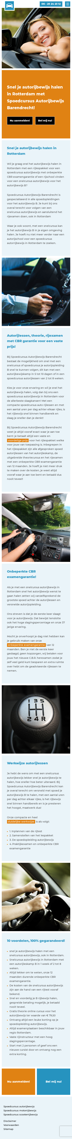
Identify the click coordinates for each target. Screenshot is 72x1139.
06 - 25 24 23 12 (51, 3)
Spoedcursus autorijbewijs (19, 1106)
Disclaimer (10, 1121)
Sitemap (8, 1129)
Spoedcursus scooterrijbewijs (21, 1114)
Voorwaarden (11, 1125)
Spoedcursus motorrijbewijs (20, 1110)
